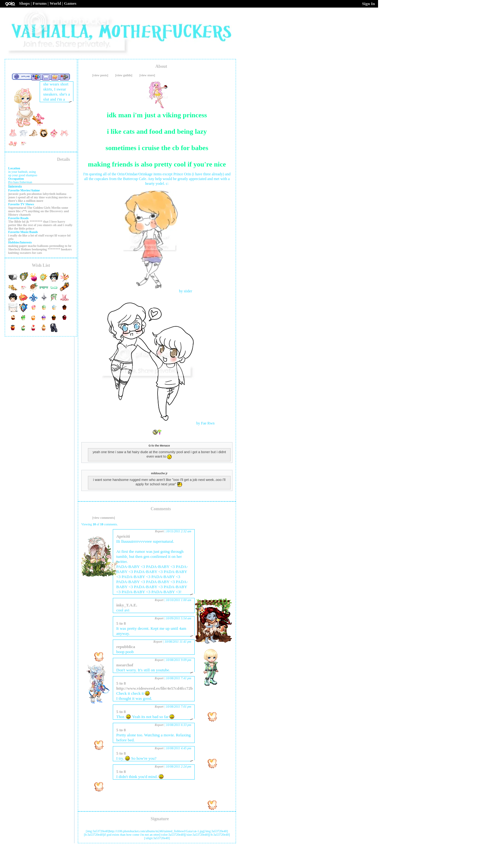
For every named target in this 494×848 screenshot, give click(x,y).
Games (70, 3)
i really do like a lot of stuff (26, 235)
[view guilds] (123, 75)
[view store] (147, 75)
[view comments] (103, 517)
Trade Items (54, 76)
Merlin (55, 207)
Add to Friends (36, 76)
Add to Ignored (64, 76)
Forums (40, 3)
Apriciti (123, 536)
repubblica (125, 646)
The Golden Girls (38, 207)
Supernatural (17, 207)
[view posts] (100, 75)
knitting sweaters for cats (25, 252)
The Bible (14, 221)
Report (159, 531)
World (55, 3)
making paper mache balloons (28, 246)
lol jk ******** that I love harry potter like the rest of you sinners (36, 223)
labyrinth (49, 194)
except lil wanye (55, 235)
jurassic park (17, 194)
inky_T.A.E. (126, 605)
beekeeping (39, 249)
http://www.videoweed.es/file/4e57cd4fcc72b (154, 688)
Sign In (368, 3)
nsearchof (124, 665)
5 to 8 (121, 623)
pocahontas (34, 194)
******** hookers (60, 249)
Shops (24, 3)
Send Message (45, 76)
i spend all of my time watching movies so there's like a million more (40, 199)
